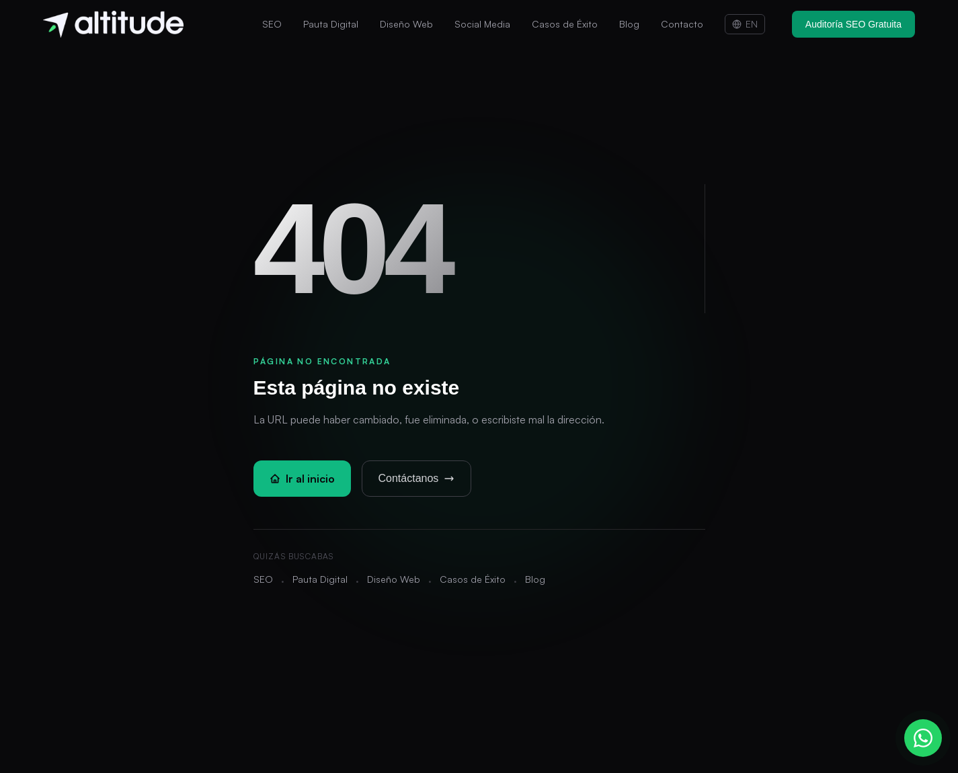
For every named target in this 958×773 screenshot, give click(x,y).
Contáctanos (416, 478)
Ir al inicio (302, 478)
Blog (629, 24)
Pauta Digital (330, 24)
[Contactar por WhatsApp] (923, 738)
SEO (272, 24)
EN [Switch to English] (745, 24)
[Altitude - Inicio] (113, 24)
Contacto (682, 24)
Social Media (482, 24)
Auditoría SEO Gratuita (853, 24)
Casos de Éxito (565, 24)
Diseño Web (406, 24)
